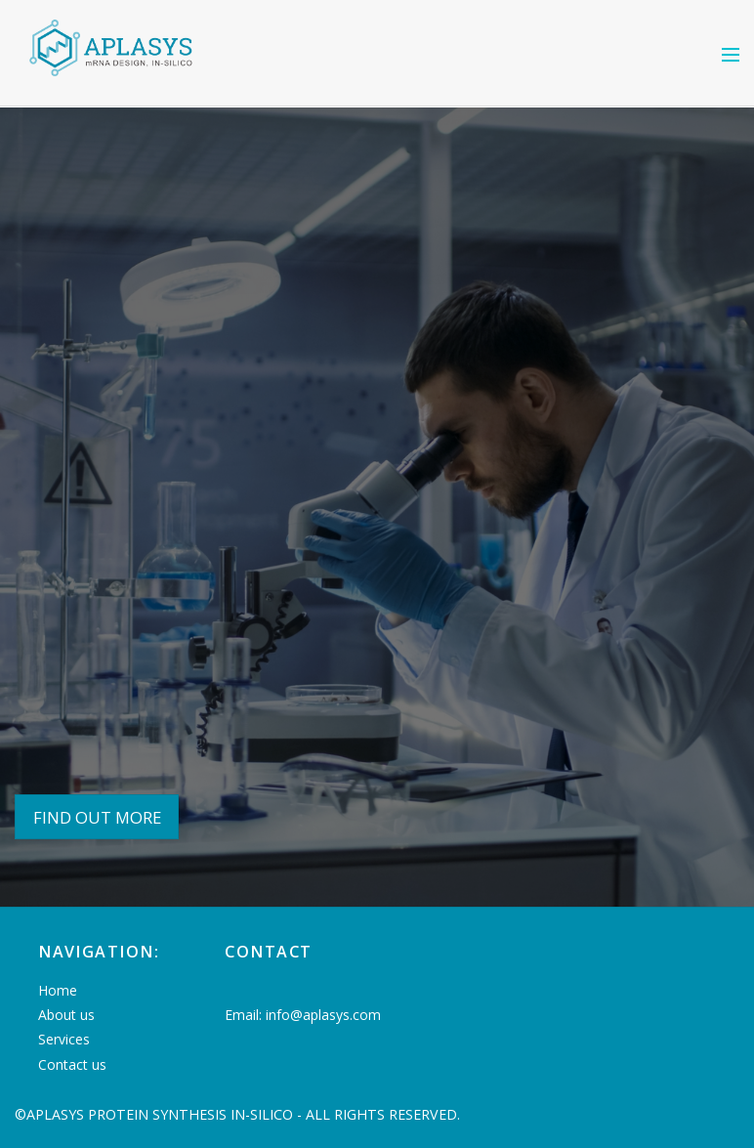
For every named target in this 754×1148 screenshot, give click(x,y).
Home (57, 990)
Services (64, 1039)
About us (66, 1014)
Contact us (72, 1064)
